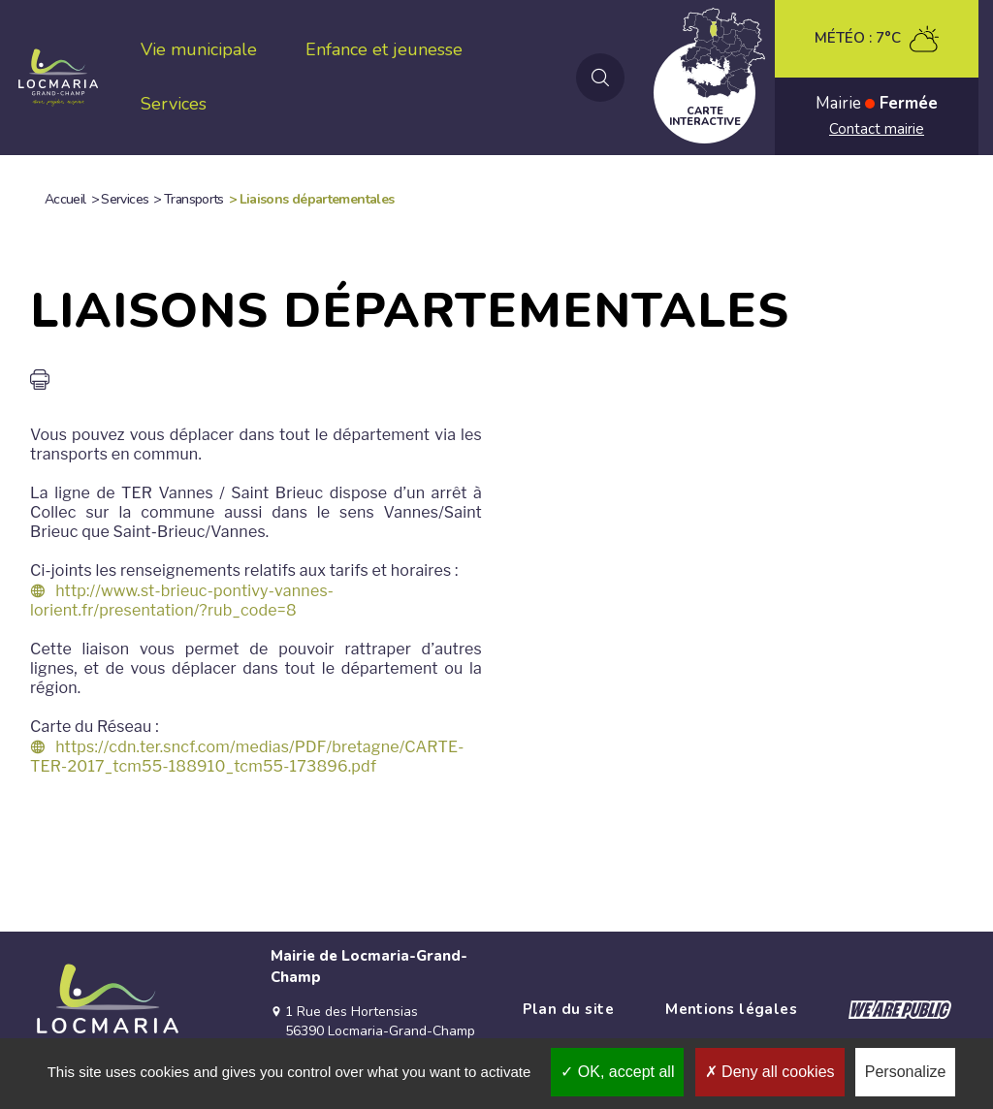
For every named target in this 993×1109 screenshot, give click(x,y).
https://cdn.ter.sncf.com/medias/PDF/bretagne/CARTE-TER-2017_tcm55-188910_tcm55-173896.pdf (247, 757)
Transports (194, 199)
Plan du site (568, 1009)
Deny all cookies (770, 1071)
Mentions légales (731, 1009)
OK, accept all (617, 1071)
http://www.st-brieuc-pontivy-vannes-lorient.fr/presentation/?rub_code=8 (182, 600)
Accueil (65, 199)
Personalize (905, 1071)
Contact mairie (876, 129)
